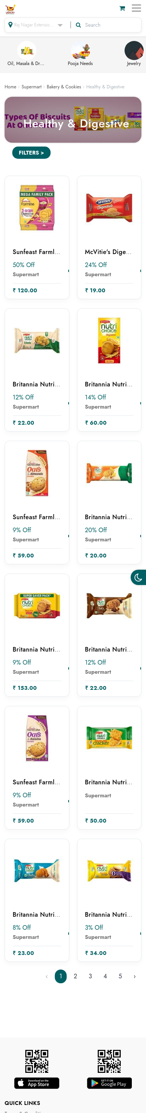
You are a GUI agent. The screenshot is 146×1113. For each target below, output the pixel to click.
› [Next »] (134, 976)
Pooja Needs (80, 54)
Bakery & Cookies (64, 87)
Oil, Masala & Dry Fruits (27, 54)
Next (141, 55)
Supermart (31, 87)
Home (10, 87)
